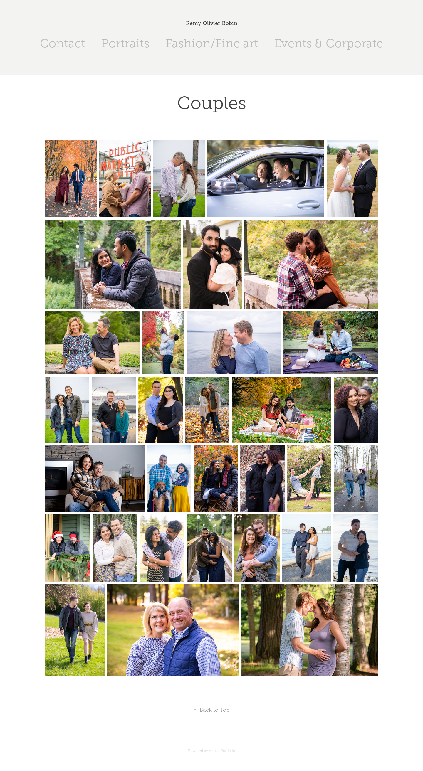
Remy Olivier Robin (211, 23)
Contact (62, 43)
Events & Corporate (328, 43)
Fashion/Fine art (212, 43)
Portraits (125, 43)
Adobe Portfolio (222, 751)
